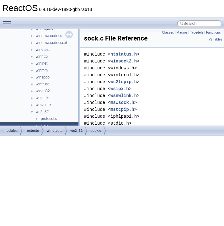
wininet (41, 63)
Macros (182, 32)
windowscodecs (49, 36)
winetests (54, 130)
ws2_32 (42, 112)
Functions (213, 32)
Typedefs (197, 32)
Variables (215, 39)
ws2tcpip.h (123, 82)
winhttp (42, 56)
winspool (43, 77)
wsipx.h (119, 89)
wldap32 (43, 91)
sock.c (95, 130)
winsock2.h (123, 61)
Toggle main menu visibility (8, 21)
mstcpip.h (122, 109)
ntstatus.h (123, 54)
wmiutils (42, 98)
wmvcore (43, 105)
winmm (42, 70)
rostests (32, 130)
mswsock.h (122, 102)
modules (10, 130)
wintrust (42, 84)
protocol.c (49, 118)
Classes (168, 32)
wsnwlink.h (123, 96)
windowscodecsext (51, 42)
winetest (43, 49)
